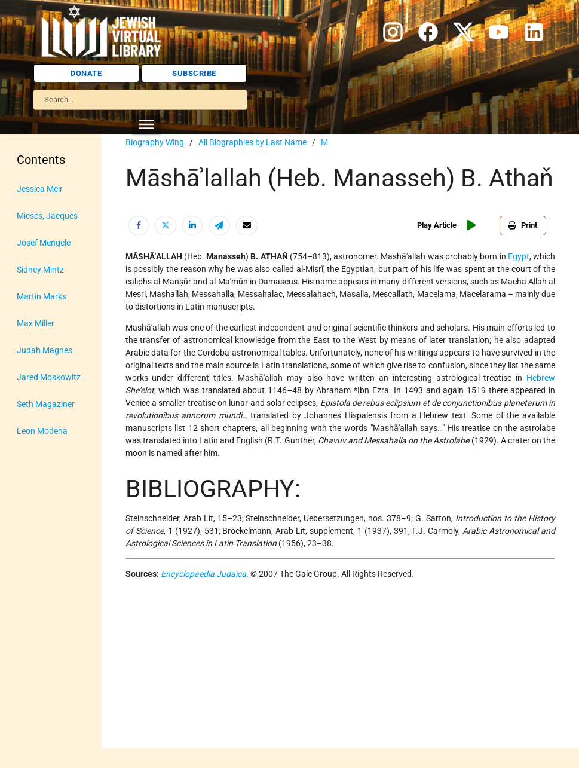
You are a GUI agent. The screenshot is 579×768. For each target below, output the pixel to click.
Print (522, 225)
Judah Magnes (44, 350)
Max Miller (35, 323)
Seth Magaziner (46, 404)
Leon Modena (42, 431)
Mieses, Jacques (47, 216)
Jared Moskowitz (49, 377)
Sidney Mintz (40, 269)
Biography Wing (154, 142)
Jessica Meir (40, 189)
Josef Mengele (44, 242)
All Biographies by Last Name (252, 142)
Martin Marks (41, 296)
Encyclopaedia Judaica (203, 574)
